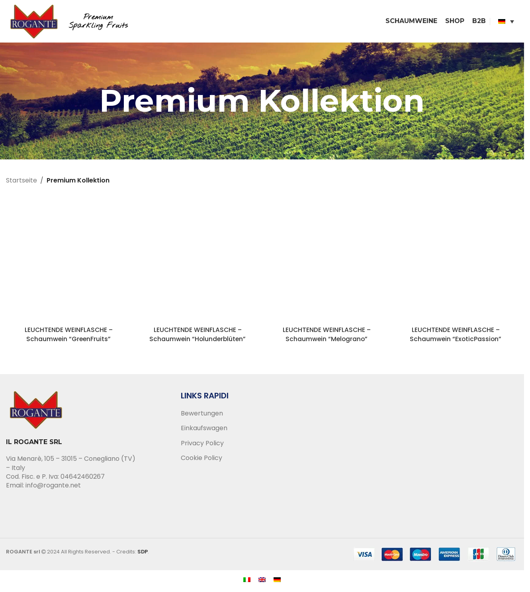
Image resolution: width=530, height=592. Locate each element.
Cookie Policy (201, 459)
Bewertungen (202, 414)
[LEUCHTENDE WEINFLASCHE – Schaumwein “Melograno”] (326, 260)
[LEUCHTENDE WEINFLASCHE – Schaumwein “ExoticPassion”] (455, 260)
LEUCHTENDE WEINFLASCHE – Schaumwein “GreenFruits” (68, 335)
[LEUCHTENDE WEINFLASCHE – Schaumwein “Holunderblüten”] (197, 260)
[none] (506, 22)
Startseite (21, 181)
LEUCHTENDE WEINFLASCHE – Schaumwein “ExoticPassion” (455, 335)
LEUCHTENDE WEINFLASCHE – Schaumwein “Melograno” (326, 335)
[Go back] (90, 102)
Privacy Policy (202, 444)
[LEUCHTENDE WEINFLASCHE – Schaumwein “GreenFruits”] (68, 260)
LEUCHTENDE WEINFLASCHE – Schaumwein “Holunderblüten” (198, 335)
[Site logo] (71, 21)
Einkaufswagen (204, 429)
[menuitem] (506, 22)
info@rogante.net (53, 486)
